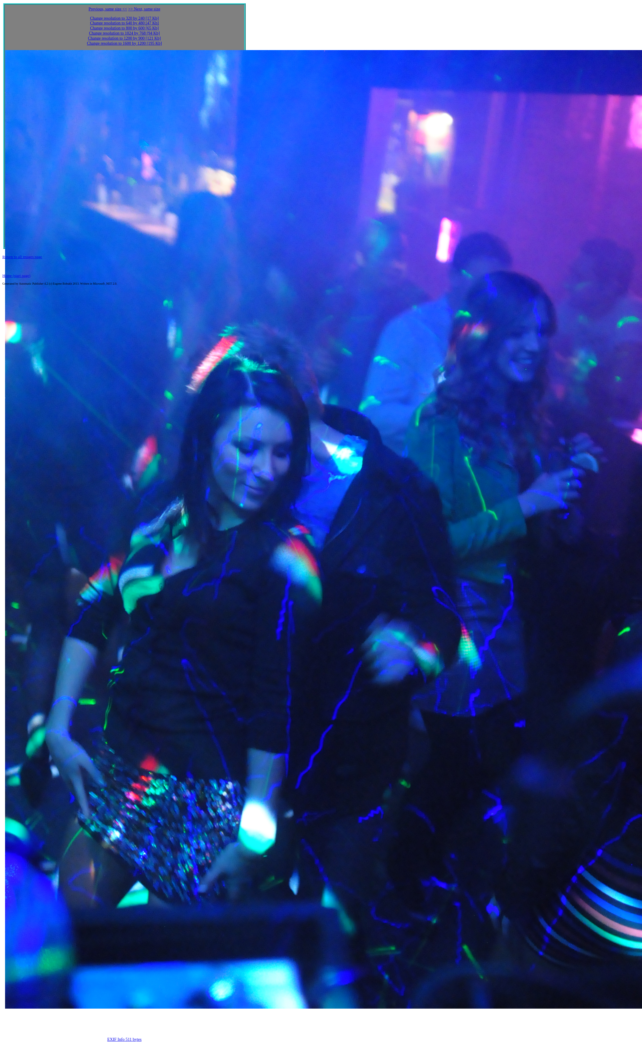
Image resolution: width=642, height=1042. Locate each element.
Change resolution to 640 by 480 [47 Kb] (124, 23)
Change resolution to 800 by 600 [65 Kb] (124, 28)
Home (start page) (16, 275)
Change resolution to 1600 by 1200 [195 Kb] (124, 43)
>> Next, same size (144, 9)
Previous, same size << (108, 9)
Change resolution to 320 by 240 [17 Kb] (124, 18)
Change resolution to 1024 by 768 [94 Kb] (124, 33)
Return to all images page (22, 257)
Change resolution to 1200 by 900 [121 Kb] (124, 38)
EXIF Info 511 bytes (124, 1039)
